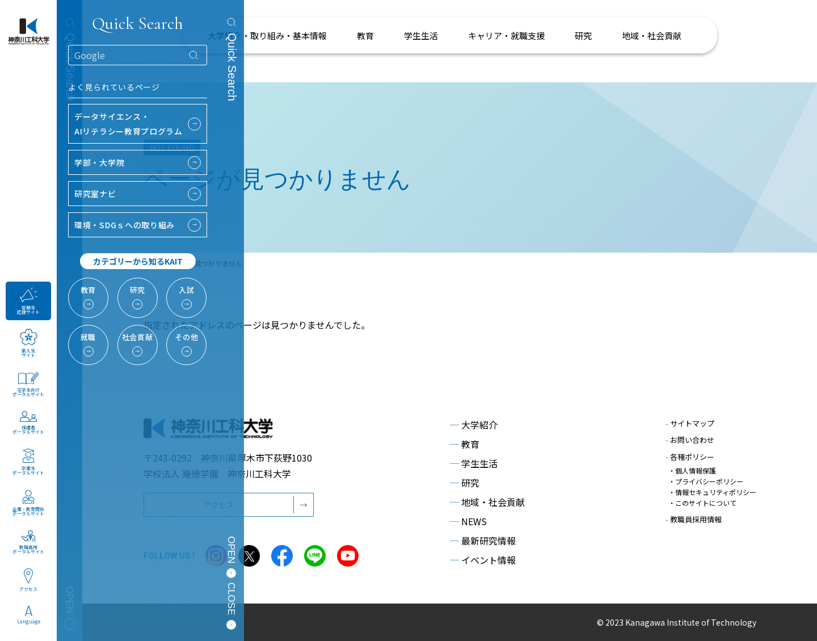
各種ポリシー (690, 456)
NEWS (468, 521)
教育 (464, 444)
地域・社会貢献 (487, 502)
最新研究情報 (483, 540)
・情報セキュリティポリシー (712, 492)
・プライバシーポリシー (705, 481)
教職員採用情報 (694, 519)
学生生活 (474, 463)
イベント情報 (483, 560)
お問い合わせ (690, 439)
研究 (464, 482)
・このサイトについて (702, 503)
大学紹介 (474, 424)
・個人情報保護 (692, 470)
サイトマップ (690, 423)
